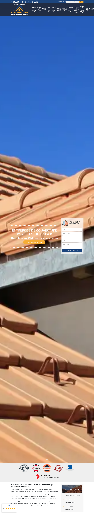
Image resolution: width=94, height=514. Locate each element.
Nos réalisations (34, 242)
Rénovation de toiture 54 (88, 9)
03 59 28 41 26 (17, 1)
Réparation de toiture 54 (44, 9)
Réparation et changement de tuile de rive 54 (76, 10)
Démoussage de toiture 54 (64, 9)
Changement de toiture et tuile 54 (59, 9)
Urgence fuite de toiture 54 (48, 9)
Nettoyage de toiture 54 (54, 9)
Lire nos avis (9, 510)
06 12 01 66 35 (31, 1)
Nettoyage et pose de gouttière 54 (34, 9)
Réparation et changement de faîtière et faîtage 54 (82, 9)
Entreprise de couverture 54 (70, 9)
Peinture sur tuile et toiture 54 (39, 10)
